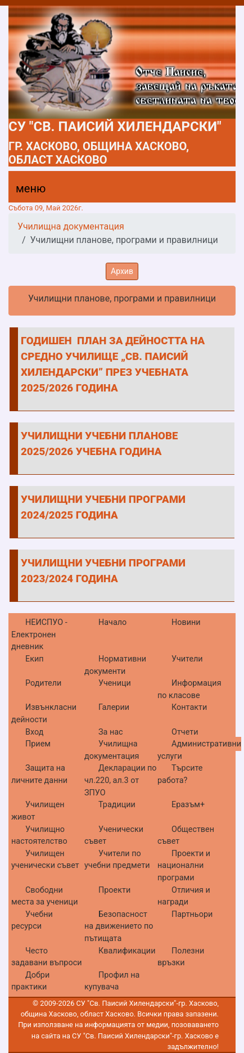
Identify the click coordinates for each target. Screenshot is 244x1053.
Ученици (114, 683)
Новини (186, 622)
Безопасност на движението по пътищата (118, 926)
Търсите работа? (179, 774)
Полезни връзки (180, 957)
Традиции (116, 804)
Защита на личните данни (39, 774)
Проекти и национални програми (183, 866)
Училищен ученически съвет (45, 860)
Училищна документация (70, 226)
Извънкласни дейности (43, 713)
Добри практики (30, 981)
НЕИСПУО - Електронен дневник (39, 634)
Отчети (184, 732)
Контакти (189, 707)
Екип (34, 659)
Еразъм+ (188, 804)
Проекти (114, 890)
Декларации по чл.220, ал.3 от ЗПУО (120, 780)
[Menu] (24, 191)
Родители (43, 683)
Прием (38, 744)
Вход (34, 732)
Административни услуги (199, 750)
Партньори (192, 914)
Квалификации (126, 951)
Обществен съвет (185, 836)
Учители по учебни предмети (117, 860)
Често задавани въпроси (46, 957)
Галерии (113, 707)
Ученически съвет (113, 836)
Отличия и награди (183, 896)
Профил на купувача (111, 981)
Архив (122, 271)
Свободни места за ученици (44, 896)
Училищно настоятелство (39, 836)
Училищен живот (38, 811)
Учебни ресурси (32, 921)
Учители (187, 659)
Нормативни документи (115, 665)
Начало (112, 622)
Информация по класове (189, 689)
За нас (110, 732)
